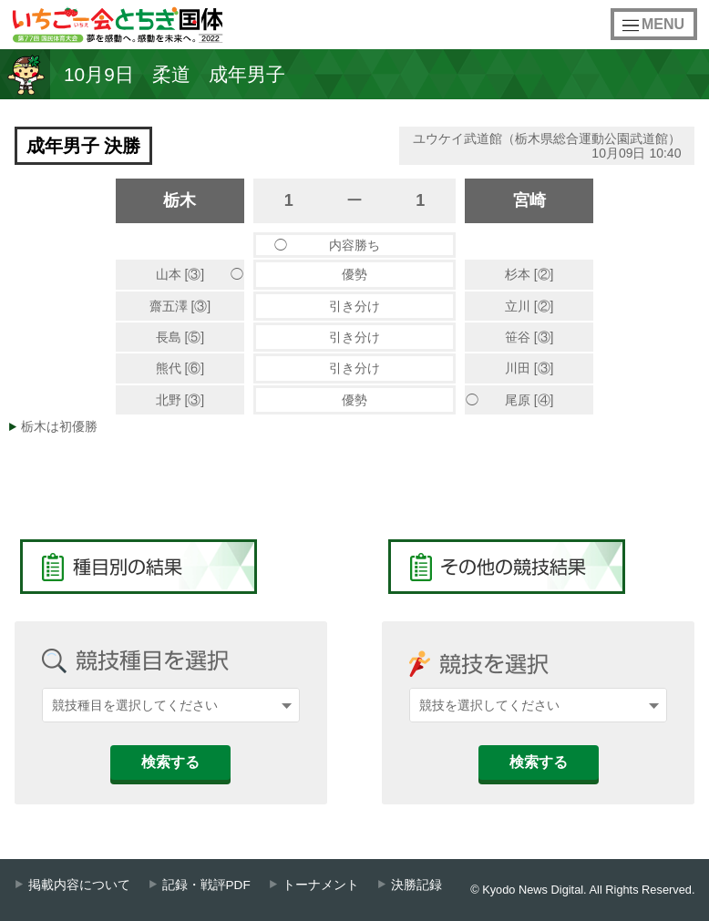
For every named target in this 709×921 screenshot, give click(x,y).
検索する (170, 762)
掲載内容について (79, 885)
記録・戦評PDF (206, 885)
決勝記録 (416, 885)
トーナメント (321, 885)
